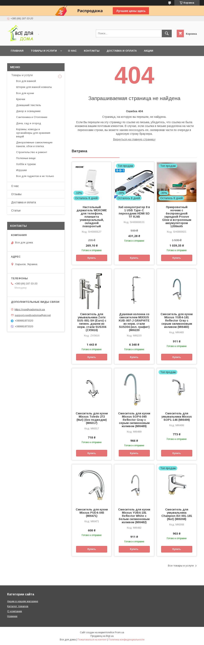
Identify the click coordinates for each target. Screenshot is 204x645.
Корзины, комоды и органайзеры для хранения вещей (33, 133)
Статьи (16, 210)
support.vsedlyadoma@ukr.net (33, 315)
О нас (72, 50)
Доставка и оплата (122, 50)
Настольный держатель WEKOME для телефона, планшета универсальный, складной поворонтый (91, 216)
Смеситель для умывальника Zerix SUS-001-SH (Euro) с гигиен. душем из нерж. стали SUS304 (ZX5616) (91, 322)
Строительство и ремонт (31, 152)
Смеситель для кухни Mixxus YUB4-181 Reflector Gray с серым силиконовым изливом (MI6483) (177, 320)
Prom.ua (119, 632)
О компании (14, 611)
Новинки (12, 616)
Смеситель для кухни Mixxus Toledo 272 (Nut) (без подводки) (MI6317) (92, 418)
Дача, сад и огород (28, 123)
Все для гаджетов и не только (35, 176)
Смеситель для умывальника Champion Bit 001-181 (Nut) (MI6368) (176, 514)
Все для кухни (25, 93)
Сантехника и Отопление (31, 117)
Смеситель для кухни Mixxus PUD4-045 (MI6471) (92, 512)
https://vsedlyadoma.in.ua (30, 309)
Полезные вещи (25, 158)
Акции (148, 50)
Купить (91, 258)
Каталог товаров (17, 606)
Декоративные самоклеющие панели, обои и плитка (34, 144)
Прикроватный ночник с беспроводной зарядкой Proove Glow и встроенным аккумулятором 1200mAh (176, 216)
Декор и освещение (28, 111)
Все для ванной (26, 81)
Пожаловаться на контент (92, 639)
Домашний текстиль (28, 105)
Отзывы (16, 194)
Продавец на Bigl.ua (102, 636)
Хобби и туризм (26, 164)
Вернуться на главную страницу (134, 139)
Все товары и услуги (181, 565)
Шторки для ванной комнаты (34, 87)
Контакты (91, 50)
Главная (17, 50)
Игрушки (21, 170)
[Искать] (167, 33)
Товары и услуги (44, 50)
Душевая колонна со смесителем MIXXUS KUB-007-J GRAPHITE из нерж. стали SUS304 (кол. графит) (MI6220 (134, 322)
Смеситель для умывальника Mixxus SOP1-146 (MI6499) (176, 416)
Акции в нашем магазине (22, 601)
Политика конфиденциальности (126, 639)
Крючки (20, 99)
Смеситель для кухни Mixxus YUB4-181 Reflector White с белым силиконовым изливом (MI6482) (134, 516)
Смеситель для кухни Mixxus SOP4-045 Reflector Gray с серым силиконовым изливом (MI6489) (134, 420)
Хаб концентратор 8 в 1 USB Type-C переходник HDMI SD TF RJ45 (134, 211)
